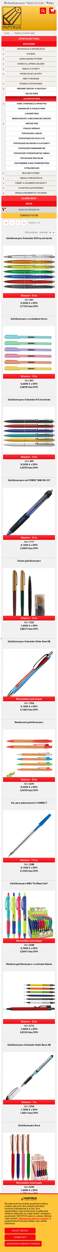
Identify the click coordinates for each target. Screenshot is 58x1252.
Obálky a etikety (31, 69)
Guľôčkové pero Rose (29, 1125)
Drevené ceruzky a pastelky (31, 89)
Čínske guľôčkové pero (29, 561)
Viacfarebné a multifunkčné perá (31, 163)
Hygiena (31, 54)
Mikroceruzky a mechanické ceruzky (31, 119)
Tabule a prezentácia (31, 178)
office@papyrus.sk (16, 3)
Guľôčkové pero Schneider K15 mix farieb (29, 399)
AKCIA (29, 203)
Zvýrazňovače (31, 168)
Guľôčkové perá (31, 99)
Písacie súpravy (31, 128)
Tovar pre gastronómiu (30, 188)
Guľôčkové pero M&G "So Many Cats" (29, 883)
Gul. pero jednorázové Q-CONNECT (29, 803)
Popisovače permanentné (31, 148)
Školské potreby (31, 173)
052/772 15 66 (36, 3)
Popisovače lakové (32, 133)
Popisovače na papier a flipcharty (31, 143)
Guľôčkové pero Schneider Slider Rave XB (29, 641)
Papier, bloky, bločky (31, 74)
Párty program (31, 79)
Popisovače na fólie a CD (32, 138)
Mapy (51, 3)
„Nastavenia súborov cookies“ (33, 1218)
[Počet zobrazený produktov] (51, 232)
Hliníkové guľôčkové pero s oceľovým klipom (29, 964)
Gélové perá (31, 94)
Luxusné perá (32, 114)
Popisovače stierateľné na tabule (32, 153)
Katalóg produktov (29, 210)
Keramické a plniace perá (31, 109)
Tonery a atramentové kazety (31, 183)
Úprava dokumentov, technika (31, 193)
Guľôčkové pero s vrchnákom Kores (29, 319)
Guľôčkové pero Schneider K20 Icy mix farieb (29, 238)
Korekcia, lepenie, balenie (30, 64)
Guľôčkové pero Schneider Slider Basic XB (29, 1045)
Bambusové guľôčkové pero (29, 722)
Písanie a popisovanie (24, 33)
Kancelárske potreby (30, 59)
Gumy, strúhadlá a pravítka (32, 104)
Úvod (7, 33)
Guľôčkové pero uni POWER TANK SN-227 (29, 480)
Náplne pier (32, 123)
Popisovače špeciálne (31, 158)
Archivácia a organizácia (31, 49)
